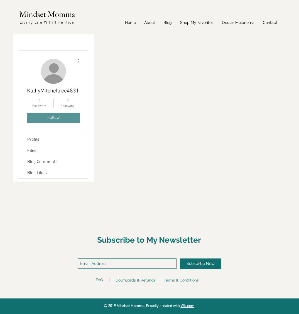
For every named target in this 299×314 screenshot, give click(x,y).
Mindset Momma (47, 14)
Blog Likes (37, 173)
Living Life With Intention (47, 22)
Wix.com (187, 306)
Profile (33, 139)
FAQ (99, 280)
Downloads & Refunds (136, 280)
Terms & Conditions (181, 280)
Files (31, 151)
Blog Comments (42, 162)
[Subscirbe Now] (200, 263)
